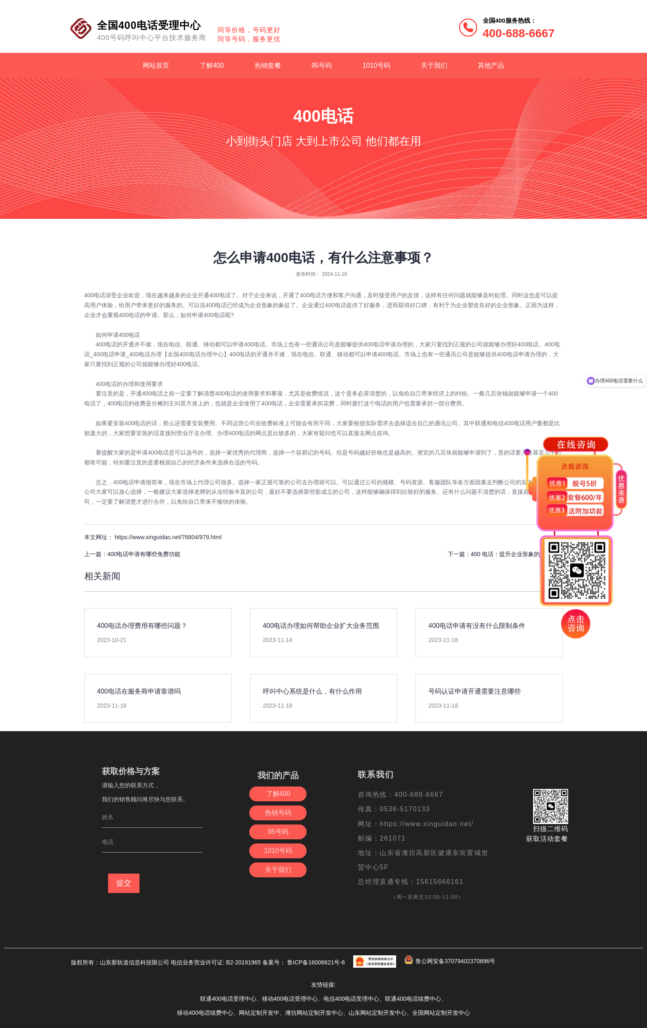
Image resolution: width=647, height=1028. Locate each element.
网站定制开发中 (259, 1012)
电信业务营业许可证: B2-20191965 (216, 962)
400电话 (94, 295)
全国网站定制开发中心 (441, 1012)
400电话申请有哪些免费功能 (143, 554)
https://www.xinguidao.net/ (426, 823)
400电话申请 (129, 482)
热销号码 (278, 812)
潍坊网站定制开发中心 (314, 1012)
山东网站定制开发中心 (377, 1012)
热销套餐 (268, 65)
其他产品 (491, 65)
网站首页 (156, 65)
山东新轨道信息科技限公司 (135, 962)
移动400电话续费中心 (205, 1012)
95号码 (322, 65)
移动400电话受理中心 (290, 998)
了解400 (212, 65)
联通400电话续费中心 (413, 998)
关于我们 (434, 65)
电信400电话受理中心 (351, 998)
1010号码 (376, 65)
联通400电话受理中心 (228, 998)
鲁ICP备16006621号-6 (315, 962)
